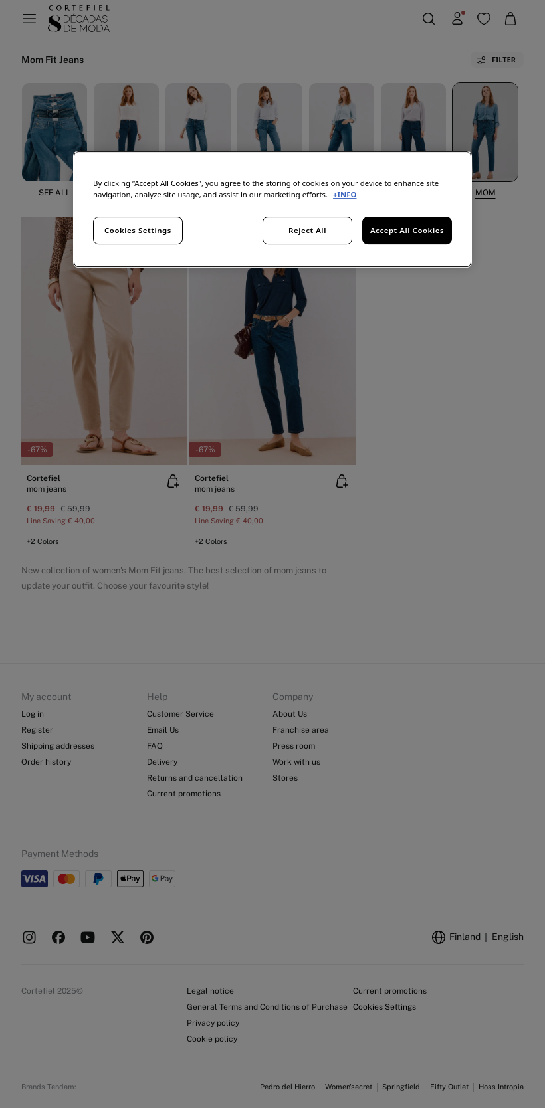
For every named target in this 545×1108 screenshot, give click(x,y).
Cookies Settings (137, 230)
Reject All (307, 230)
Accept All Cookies (407, 230)
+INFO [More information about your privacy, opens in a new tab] (344, 194)
